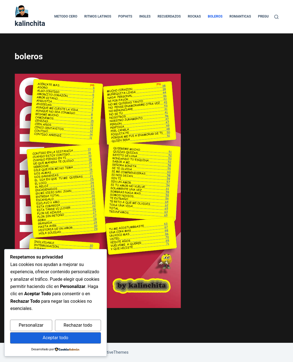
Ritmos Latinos (97, 16)
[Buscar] (276, 17)
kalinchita (30, 23)
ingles (145, 16)
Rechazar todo (78, 325)
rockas (194, 16)
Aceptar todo (55, 337)
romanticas (240, 16)
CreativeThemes (113, 352)
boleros (215, 16)
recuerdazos (169, 16)
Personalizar (31, 325)
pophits (125, 16)
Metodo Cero (65, 16)
